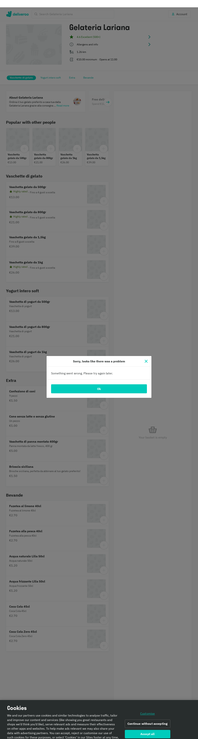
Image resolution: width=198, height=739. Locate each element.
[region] (99, 716)
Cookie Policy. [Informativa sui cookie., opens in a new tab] (98, 734)
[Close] (146, 354)
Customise (147, 706)
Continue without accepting (147, 716)
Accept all (147, 727)
